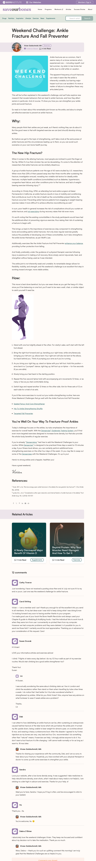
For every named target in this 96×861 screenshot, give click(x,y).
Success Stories (79, 9)
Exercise (36, 18)
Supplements (50, 18)
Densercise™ (29, 445)
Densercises (27, 454)
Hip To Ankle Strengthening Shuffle (28, 408)
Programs (48, 9)
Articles (68, 9)
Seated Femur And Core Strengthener (29, 404)
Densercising (31, 442)
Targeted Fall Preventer (23, 413)
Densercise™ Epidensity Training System (57, 430)
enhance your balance (74, 243)
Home (40, 9)
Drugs (4, 18)
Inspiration (19, 18)
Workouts (58, 9)
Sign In (84, 2)
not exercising (33, 211)
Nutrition (11, 18)
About (90, 9)
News (42, 18)
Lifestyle (28, 18)
